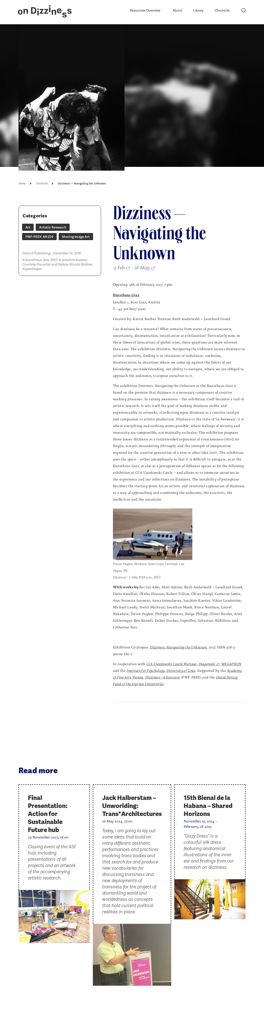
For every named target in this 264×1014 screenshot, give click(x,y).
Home (22, 183)
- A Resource (162, 677)
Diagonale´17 (209, 664)
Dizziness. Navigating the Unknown (178, 647)
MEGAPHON (231, 664)
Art (28, 227)
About (177, 10)
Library (198, 10)
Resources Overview (145, 10)
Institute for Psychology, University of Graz (161, 671)
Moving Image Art (76, 237)
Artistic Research (52, 227)
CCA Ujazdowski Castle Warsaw (171, 664)
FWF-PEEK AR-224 (39, 237)
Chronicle (222, 10)
